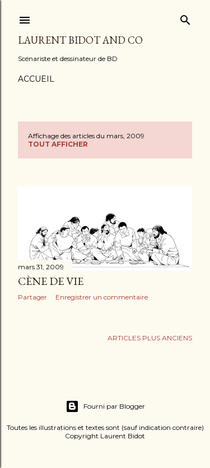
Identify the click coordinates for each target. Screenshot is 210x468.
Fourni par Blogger (105, 406)
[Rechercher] (185, 18)
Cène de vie (50, 281)
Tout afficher (58, 144)
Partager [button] (32, 297)
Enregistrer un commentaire (101, 297)
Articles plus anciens (150, 338)
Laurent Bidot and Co (80, 40)
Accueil (36, 79)
